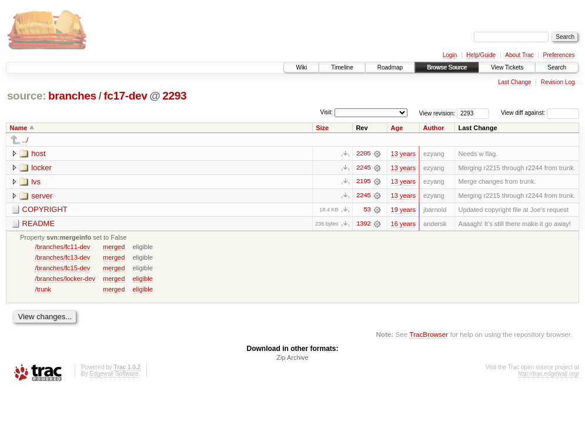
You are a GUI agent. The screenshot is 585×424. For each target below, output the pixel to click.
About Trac (519, 55)
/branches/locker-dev (65, 279)
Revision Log (558, 82)
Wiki (301, 67)
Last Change (514, 82)
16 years (403, 224)
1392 (363, 224)
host (38, 153)
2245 (363, 168)
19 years (403, 210)
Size (322, 127)
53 (366, 210)
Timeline (342, 67)
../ (25, 139)
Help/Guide (481, 55)
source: (26, 96)
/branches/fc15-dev (62, 268)
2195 (363, 182)
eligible (142, 279)
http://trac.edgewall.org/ (548, 375)
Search (556, 67)
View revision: (437, 113)
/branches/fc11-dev (62, 247)
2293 (174, 96)
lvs (36, 181)
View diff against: (540, 113)
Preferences (559, 55)
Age (397, 127)
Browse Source (447, 67)
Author (433, 127)
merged (114, 247)
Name (19, 127)
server (41, 195)
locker (41, 167)
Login (450, 55)
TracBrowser (428, 335)
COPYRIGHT (45, 210)
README (38, 224)
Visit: (326, 112)
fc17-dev (125, 96)
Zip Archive (292, 358)
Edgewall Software (113, 375)
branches (72, 96)
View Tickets (507, 67)
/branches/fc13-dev (62, 257)
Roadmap (390, 67)
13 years (403, 153)
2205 (363, 153)
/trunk (43, 289)
